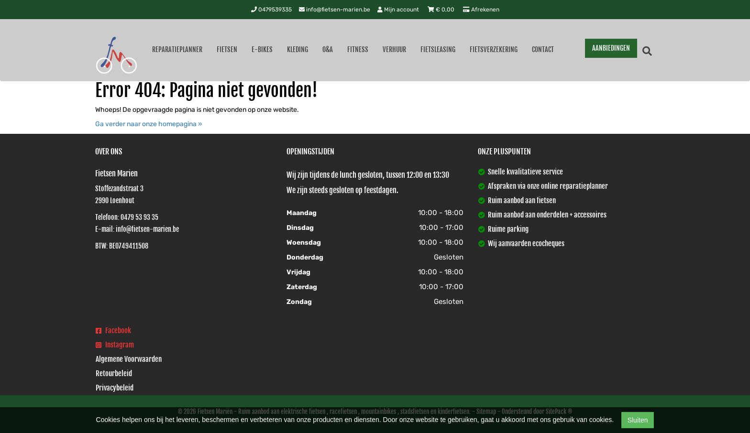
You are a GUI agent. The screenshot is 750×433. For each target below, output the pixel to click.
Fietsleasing (437, 49)
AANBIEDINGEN (611, 48)
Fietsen (227, 49)
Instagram (115, 344)
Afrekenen (481, 9)
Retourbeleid (114, 373)
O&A (327, 49)
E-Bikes (262, 49)
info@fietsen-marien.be (334, 9)
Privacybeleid (114, 387)
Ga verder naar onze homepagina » (148, 124)
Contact (543, 49)
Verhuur (394, 49)
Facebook (113, 330)
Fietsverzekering (494, 49)
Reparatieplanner (177, 49)
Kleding (297, 49)
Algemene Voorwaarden (129, 359)
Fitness (357, 49)
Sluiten (638, 420)
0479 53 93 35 (139, 217)
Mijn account (398, 9)
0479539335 (271, 9)
